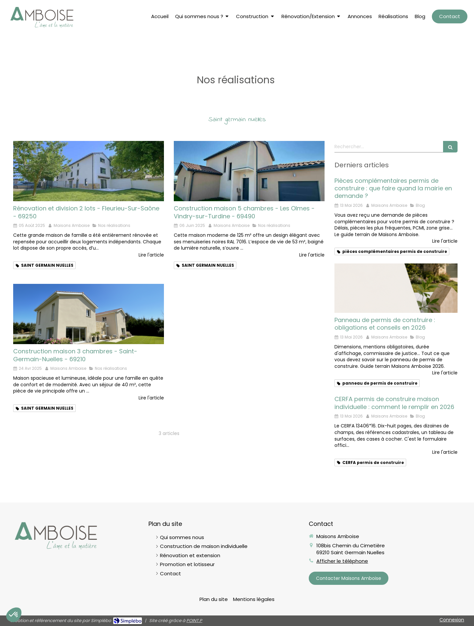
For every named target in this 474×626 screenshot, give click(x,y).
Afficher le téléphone (342, 561)
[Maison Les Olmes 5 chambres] (249, 171)
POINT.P (194, 620)
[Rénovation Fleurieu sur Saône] (88, 171)
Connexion (451, 619)
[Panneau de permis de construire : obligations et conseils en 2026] (396, 288)
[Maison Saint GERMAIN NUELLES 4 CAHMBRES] (88, 314)
